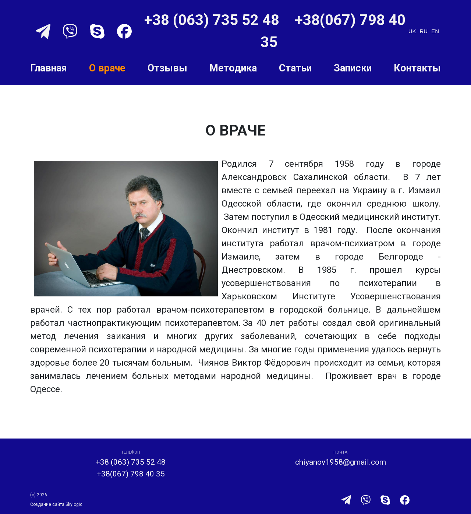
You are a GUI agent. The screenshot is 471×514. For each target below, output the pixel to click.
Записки (353, 68)
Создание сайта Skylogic (56, 504)
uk (412, 31)
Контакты (417, 68)
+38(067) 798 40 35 (131, 473)
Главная (48, 68)
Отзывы (167, 68)
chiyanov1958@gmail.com (340, 462)
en (435, 31)
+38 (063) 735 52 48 (213, 20)
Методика (233, 68)
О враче (107, 68)
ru (423, 31)
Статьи (295, 68)
